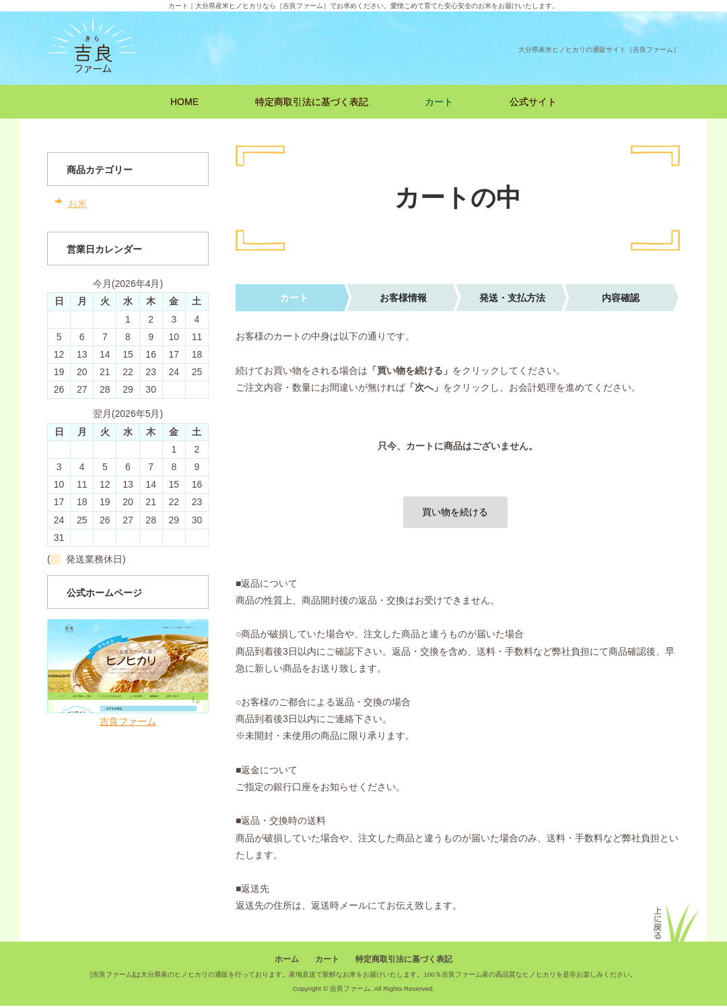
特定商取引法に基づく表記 (311, 101)
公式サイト (533, 101)
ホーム (287, 960)
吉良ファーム (128, 721)
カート (439, 101)
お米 (77, 203)
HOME (184, 101)
